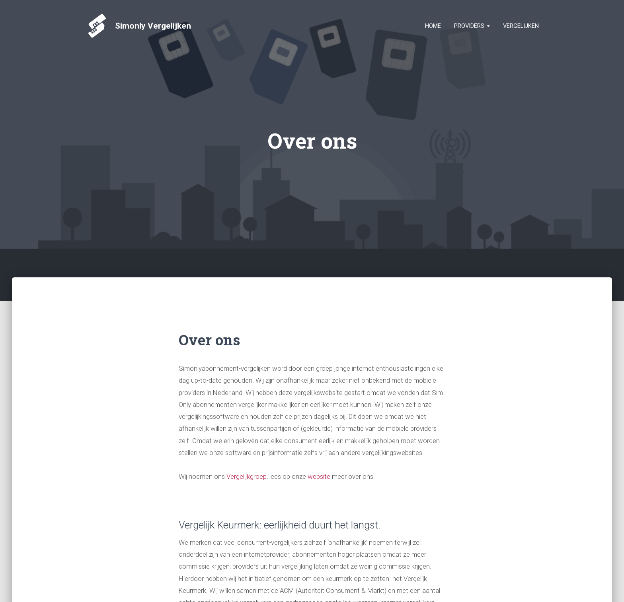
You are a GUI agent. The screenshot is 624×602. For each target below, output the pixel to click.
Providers (472, 25)
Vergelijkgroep (246, 476)
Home (433, 25)
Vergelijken (521, 25)
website (320, 476)
